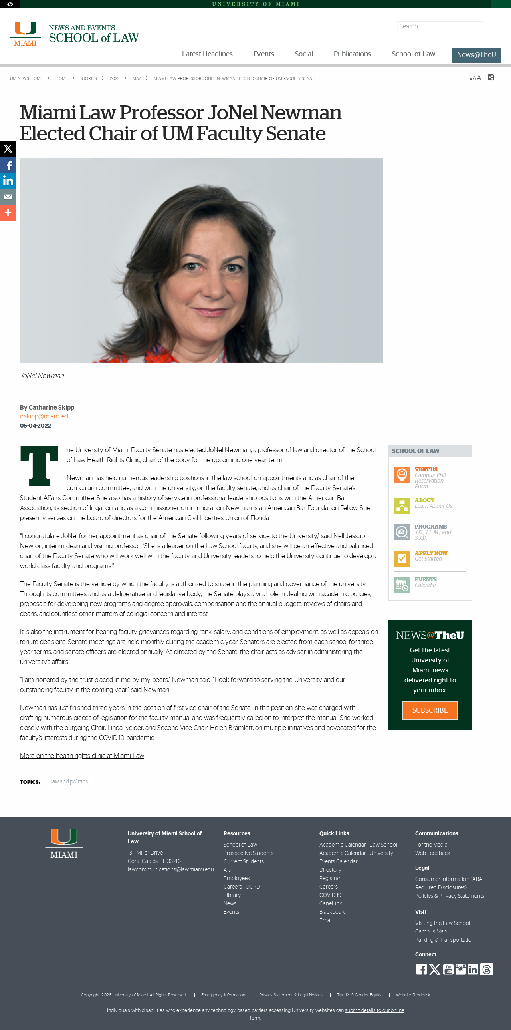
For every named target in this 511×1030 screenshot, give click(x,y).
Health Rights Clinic (113, 460)
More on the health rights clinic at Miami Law (82, 755)
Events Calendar (338, 862)
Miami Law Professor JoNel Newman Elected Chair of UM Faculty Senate (235, 78)
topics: (30, 782)
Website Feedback (413, 995)
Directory (330, 870)
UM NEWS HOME (26, 78)
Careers (328, 887)
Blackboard (333, 912)
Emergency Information (223, 995)
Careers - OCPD (242, 887)
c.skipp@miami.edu (46, 416)
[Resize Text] (475, 78)
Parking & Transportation (445, 940)
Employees (237, 878)
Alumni (232, 870)
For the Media (431, 845)
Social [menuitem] (304, 54)
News (230, 904)
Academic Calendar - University (356, 853)
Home (61, 78)
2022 (114, 78)
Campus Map (431, 932)
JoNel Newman (229, 450)
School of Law (240, 845)
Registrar (330, 878)
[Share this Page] (486, 82)
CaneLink (330, 904)
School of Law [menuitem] (414, 54)
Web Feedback (432, 853)
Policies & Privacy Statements (449, 896)
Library (232, 895)
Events (231, 912)
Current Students (244, 862)
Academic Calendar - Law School (358, 845)
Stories (88, 78)
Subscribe (430, 710)
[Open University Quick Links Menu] (501, 4)
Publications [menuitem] (352, 54)
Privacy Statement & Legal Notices (291, 995)
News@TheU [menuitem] (476, 55)
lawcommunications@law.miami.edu (171, 870)
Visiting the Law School (442, 923)
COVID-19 (330, 895)
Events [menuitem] (264, 54)
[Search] (493, 26)
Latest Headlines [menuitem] (207, 54)
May (136, 78)
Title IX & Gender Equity (359, 995)
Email (326, 920)
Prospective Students (248, 853)
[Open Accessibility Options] (10, 4)
